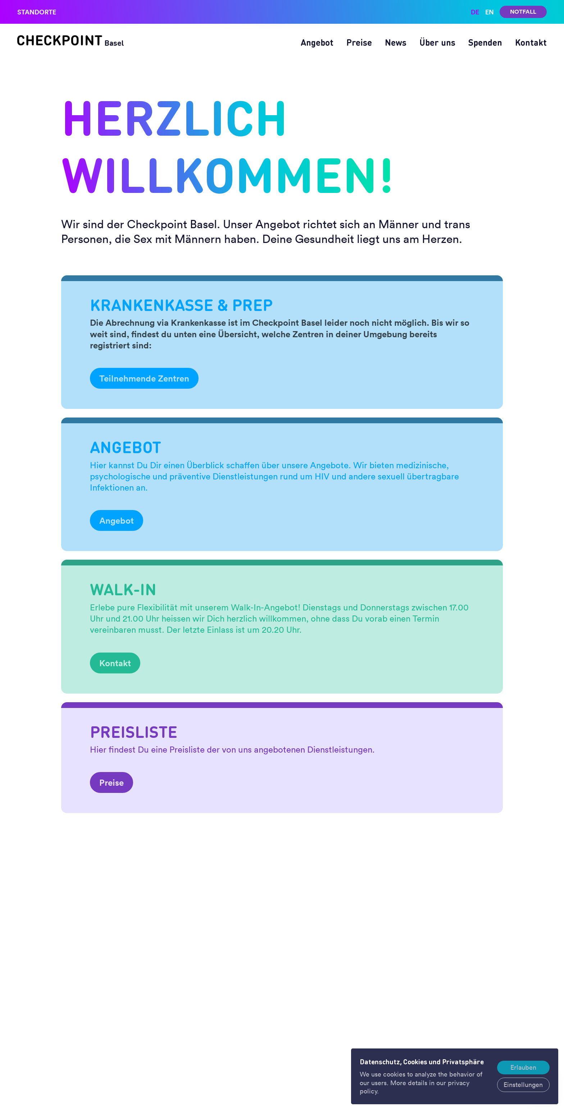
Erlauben (523, 1067)
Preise (359, 42)
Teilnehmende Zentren (144, 378)
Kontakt (531, 42)
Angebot (317, 42)
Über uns (437, 42)
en (489, 12)
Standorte (36, 12)
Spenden (485, 42)
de (475, 12)
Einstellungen (523, 1084)
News (395, 42)
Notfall (523, 11)
